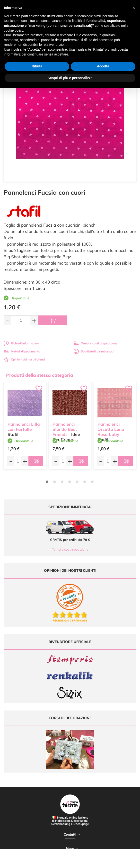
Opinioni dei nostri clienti (24, 359)
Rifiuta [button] (37, 66)
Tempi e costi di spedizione (95, 343)
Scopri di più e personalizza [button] (70, 78)
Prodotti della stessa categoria (39, 375)
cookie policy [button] (13, 30)
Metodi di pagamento (22, 351)
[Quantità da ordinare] (21, 320)
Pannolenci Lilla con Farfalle (24, 427)
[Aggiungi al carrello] (52, 320)
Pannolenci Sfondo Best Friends (64, 429)
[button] (134, 8)
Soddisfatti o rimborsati (94, 351)
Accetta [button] (103, 66)
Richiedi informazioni (21, 343)
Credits (82, 842)
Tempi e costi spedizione (70, 549)
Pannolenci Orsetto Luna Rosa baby (110, 429)
